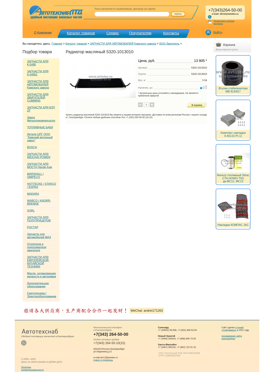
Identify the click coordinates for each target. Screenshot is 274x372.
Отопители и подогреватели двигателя (36, 247)
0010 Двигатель (169, 43)
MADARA (33, 193)
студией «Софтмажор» (233, 328)
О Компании (43, 32)
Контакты (171, 33)
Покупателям (140, 33)
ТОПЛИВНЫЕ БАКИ (40, 127)
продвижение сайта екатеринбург (232, 337)
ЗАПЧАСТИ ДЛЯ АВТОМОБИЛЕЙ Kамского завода (123, 43)
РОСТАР (32, 227)
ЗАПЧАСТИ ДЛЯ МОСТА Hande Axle (39, 166)
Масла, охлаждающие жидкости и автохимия (41, 275)
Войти (217, 32)
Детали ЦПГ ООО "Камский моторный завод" (40, 137)
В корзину (197, 105)
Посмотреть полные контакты (224, 22)
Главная (57, 43)
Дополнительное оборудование (38, 285)
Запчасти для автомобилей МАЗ (39, 236)
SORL (31, 210)
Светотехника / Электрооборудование (41, 295)
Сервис (112, 33)
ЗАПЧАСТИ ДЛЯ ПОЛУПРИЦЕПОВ (39, 219)
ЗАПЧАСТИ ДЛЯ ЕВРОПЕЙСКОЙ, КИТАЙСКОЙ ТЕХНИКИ (38, 262)
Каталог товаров (81, 33)
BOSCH (32, 147)
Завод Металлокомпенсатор (41, 119)
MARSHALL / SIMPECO (35, 175)
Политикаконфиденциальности (32, 368)
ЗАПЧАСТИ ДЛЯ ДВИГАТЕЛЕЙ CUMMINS (37, 97)
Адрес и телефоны (103, 360)
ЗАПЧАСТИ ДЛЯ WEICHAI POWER (38, 156)
